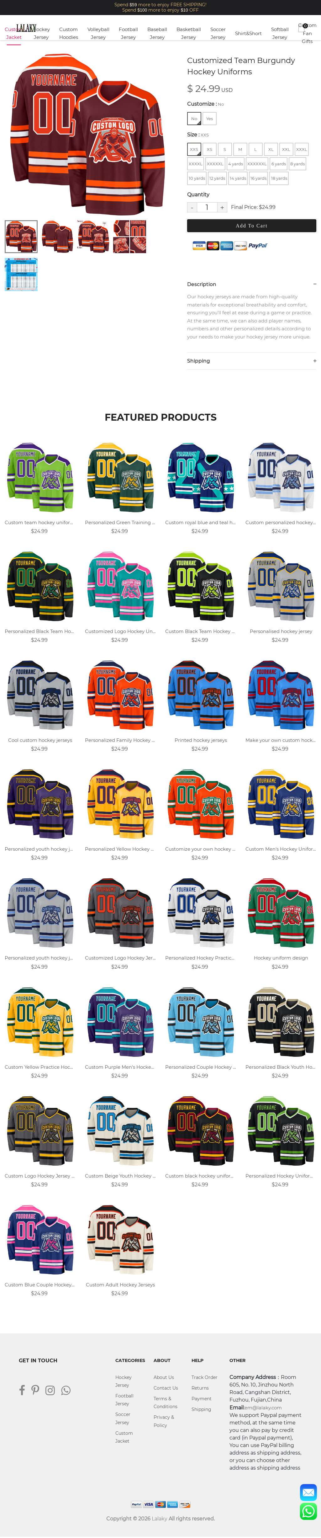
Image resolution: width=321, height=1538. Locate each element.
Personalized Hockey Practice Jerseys (200, 959)
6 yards (278, 163)
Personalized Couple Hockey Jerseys (200, 1068)
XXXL (301, 149)
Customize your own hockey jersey (200, 850)
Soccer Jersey (218, 33)
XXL (286, 149)
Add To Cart (251, 225)
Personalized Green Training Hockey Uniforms (120, 523)
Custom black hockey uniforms (200, 1177)
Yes (209, 118)
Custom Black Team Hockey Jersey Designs (200, 632)
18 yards (279, 178)
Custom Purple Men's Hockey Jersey (120, 1068)
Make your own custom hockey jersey (280, 741)
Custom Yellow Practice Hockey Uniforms (40, 1068)
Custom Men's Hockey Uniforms (280, 850)
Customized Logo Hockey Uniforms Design (120, 632)
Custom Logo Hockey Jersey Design (40, 1177)
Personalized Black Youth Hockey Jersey (280, 1068)
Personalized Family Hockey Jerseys (120, 741)
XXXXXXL (257, 163)
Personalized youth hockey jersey (40, 850)
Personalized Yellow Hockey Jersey (120, 850)
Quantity (198, 195)
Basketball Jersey (188, 33)
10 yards (197, 178)
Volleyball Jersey (98, 33)
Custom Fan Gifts (307, 33)
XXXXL (196, 163)
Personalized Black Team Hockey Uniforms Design (40, 632)
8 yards (297, 163)
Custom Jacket (14, 33)
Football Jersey (128, 33)
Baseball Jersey (157, 33)
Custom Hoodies (68, 33)
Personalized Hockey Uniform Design (280, 1177)
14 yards (238, 178)
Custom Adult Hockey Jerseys (120, 1286)
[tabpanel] (87, 134)
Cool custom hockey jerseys (40, 741)
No (196, 120)
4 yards (235, 163)
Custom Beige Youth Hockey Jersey (120, 1177)
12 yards (217, 178)
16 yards (258, 178)
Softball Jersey (280, 33)
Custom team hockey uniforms (40, 523)
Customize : (205, 104)
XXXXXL (215, 163)
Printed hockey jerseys (201, 741)
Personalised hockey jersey (281, 632)
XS (209, 149)
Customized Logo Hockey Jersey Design (120, 959)
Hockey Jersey (41, 33)
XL (271, 149)
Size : (198, 135)
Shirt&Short (248, 33)
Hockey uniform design (281, 959)
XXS (195, 151)
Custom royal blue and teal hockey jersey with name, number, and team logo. (200, 523)
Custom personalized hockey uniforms (280, 523)
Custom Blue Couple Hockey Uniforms (40, 1286)
